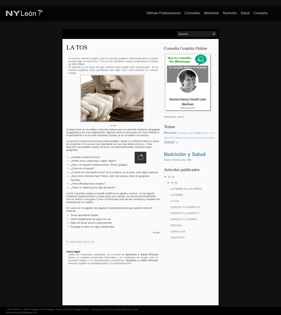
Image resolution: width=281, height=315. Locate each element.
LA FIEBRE (176, 194)
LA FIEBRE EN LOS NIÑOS (186, 188)
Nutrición (230, 13)
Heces (172, 138)
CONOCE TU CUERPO (183, 219)
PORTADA (176, 225)
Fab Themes (109, 309)
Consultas (192, 13)
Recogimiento (208, 138)
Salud (245, 13)
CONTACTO (177, 237)
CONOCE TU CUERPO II (184, 213)
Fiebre (198, 132)
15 (169, 176)
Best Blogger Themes (52, 309)
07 (172, 182)
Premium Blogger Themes (77, 309)
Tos (92, 242)
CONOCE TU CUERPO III (185, 207)
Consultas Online (185, 133)
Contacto (260, 13)
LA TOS (76, 47)
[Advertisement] (188, 270)
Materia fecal (182, 138)
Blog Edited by (123, 309)
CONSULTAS (177, 231)
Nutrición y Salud (185, 154)
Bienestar (211, 13)
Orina (199, 138)
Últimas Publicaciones (163, 13)
